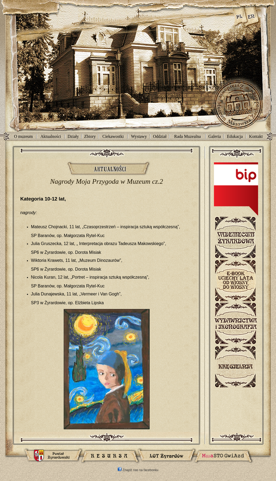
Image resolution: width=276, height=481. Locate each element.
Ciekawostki (113, 136)
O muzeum (23, 136)
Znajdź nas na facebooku (138, 470)
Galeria (214, 136)
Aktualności (50, 136)
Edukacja (235, 136)
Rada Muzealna (187, 136)
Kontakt (256, 136)
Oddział (160, 136)
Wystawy (139, 136)
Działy (73, 136)
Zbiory (90, 136)
